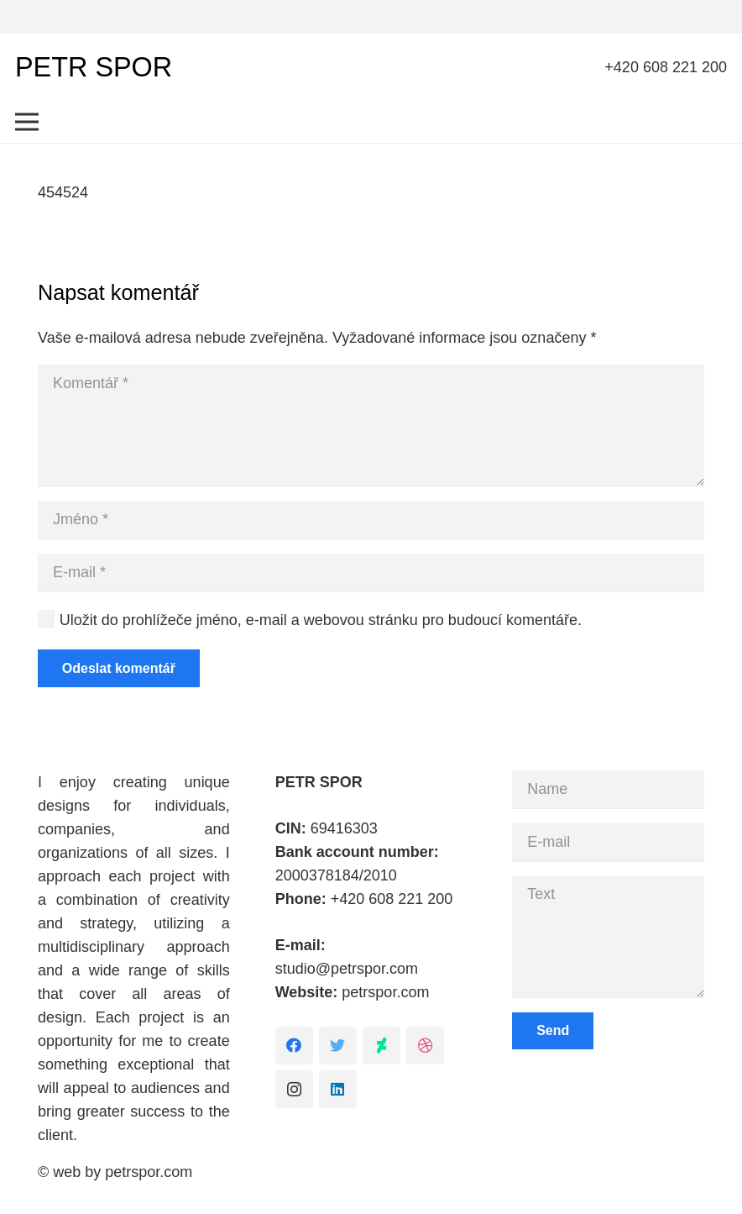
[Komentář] (371, 425)
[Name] (608, 789)
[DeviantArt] (381, 1045)
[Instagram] (294, 1089)
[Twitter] (338, 1045)
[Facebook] (294, 1045)
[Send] (552, 1031)
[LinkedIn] (338, 1089)
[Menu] (27, 122)
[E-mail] (371, 572)
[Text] (608, 936)
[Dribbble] (425, 1045)
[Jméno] (371, 520)
